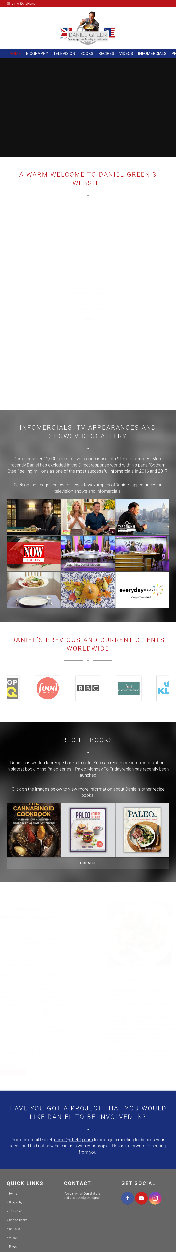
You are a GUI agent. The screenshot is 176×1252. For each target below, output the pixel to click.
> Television (14, 1211)
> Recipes (13, 1229)
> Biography (14, 1202)
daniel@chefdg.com (25, 3)
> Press (12, 1246)
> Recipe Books (17, 1220)
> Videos (12, 1237)
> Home (12, 1193)
